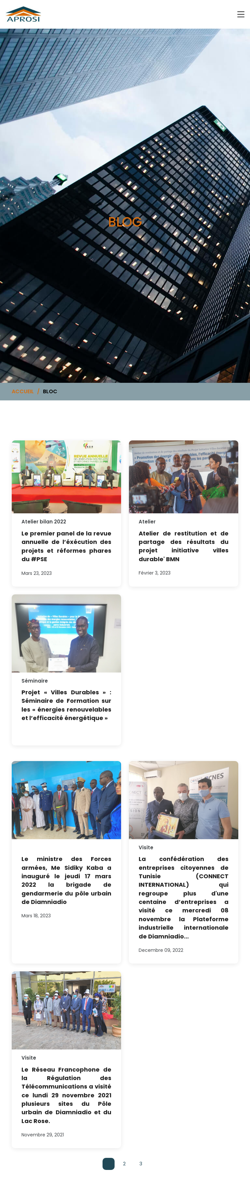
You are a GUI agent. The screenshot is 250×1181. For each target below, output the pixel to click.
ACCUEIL (23, 391)
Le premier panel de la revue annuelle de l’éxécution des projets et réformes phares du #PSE (66, 553)
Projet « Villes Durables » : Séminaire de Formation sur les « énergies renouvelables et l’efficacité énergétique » (66, 712)
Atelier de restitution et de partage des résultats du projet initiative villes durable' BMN (184, 553)
